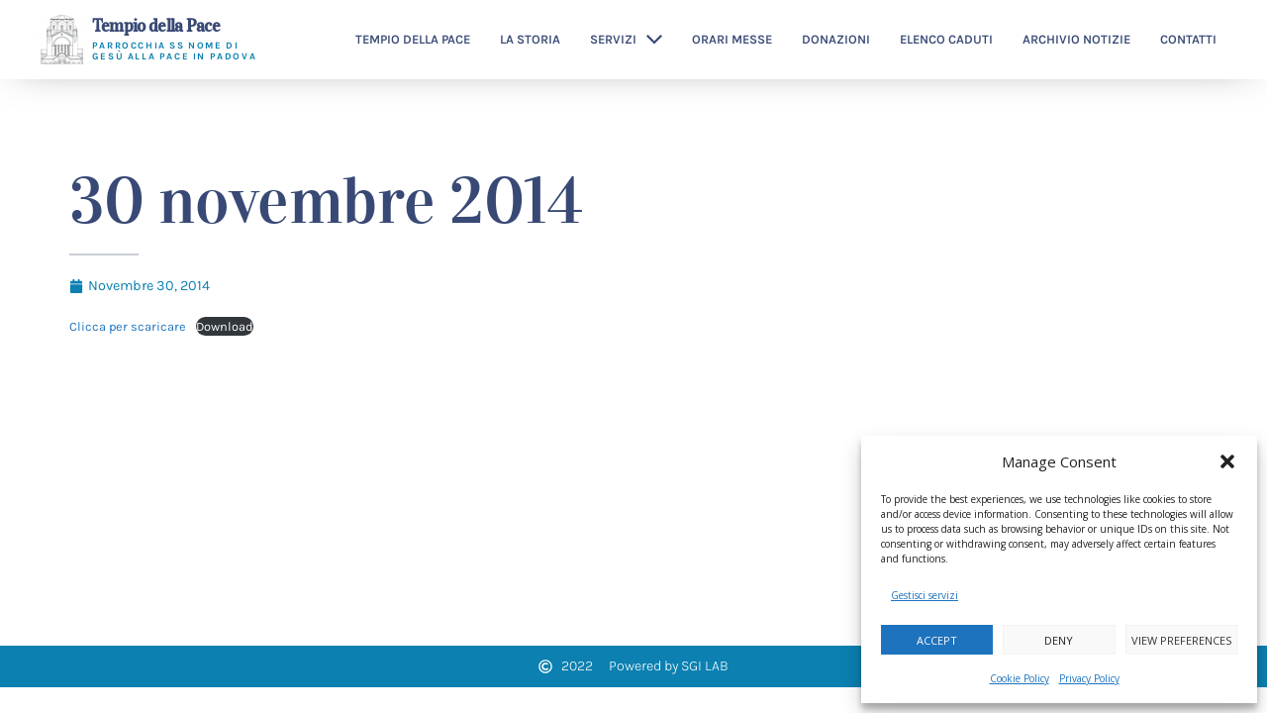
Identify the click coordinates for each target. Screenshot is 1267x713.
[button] (1227, 461)
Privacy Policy (1089, 678)
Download (224, 326)
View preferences (1181, 640)
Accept (937, 640)
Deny (1058, 640)
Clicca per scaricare (127, 326)
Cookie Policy (1019, 678)
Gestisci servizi (924, 595)
